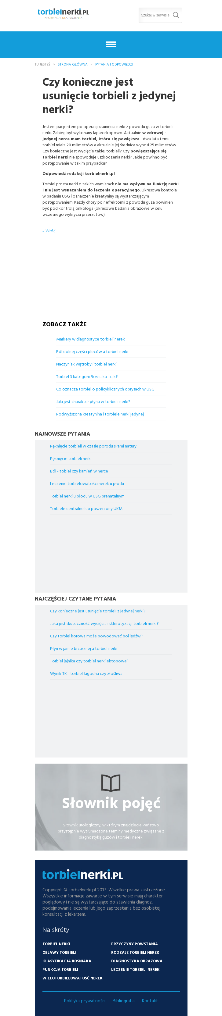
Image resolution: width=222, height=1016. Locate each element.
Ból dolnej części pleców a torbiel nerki (92, 351)
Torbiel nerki (56, 944)
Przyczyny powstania (134, 944)
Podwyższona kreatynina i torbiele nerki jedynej (100, 414)
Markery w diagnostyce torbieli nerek (90, 339)
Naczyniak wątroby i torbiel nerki (86, 364)
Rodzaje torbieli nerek (135, 952)
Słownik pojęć (111, 802)
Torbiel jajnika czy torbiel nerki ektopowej (89, 661)
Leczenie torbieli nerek (135, 969)
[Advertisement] (111, 272)
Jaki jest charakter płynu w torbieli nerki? (93, 401)
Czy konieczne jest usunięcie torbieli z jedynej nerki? (98, 611)
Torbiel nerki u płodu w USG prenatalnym (87, 496)
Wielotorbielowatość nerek (72, 978)
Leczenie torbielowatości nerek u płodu (87, 483)
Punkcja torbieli (60, 969)
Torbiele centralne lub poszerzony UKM (86, 508)
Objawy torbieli (59, 952)
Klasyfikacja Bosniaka (66, 961)
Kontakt (150, 1000)
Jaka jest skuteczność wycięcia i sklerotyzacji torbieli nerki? (104, 623)
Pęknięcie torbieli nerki (71, 458)
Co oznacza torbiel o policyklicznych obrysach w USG (105, 389)
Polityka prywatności (84, 1000)
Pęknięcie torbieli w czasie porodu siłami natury (93, 446)
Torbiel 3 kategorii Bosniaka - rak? (87, 376)
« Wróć (49, 230)
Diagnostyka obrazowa (136, 961)
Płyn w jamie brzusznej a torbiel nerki (83, 648)
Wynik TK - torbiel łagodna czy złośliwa (86, 673)
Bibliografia (124, 1000)
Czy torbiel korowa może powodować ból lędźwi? (97, 636)
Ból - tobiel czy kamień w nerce (79, 471)
